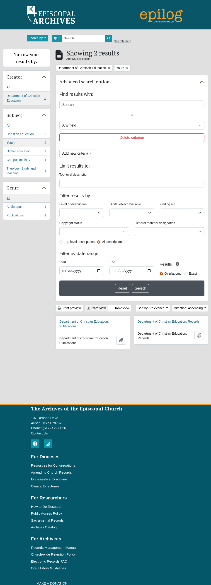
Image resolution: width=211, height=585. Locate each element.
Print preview (69, 308)
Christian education (26, 135)
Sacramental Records (47, 520)
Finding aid (167, 204)
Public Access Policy (46, 513)
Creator (14, 77)
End (112, 262)
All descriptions (112, 242)
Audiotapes (26, 207)
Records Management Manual (54, 547)
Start (62, 262)
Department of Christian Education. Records (169, 321)
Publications (26, 216)
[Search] (83, 38)
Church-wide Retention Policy (53, 554)
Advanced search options (85, 82)
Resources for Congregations (53, 465)
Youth (26, 143)
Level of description (73, 204)
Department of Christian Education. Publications (84, 324)
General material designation (155, 223)
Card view (96, 308)
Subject (14, 115)
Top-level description (73, 174)
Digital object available (125, 204)
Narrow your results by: (26, 57)
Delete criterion (132, 137)
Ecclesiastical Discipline (49, 479)
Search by (36, 38)
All (8, 87)
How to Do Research (46, 506)
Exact (193, 273)
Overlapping (173, 273)
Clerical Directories (45, 486)
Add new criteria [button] (75, 153)
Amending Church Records (51, 472)
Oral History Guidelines (48, 568)
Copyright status (70, 223)
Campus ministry (26, 161)
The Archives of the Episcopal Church (76, 408)
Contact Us (39, 433)
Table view (119, 308)
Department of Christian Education (26, 98)
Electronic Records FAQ (49, 561)
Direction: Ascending (189, 308)
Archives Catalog (44, 527)
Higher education (26, 152)
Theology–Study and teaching (26, 171)
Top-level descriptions (79, 242)
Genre (13, 188)
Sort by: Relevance (151, 308)
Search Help (122, 41)
